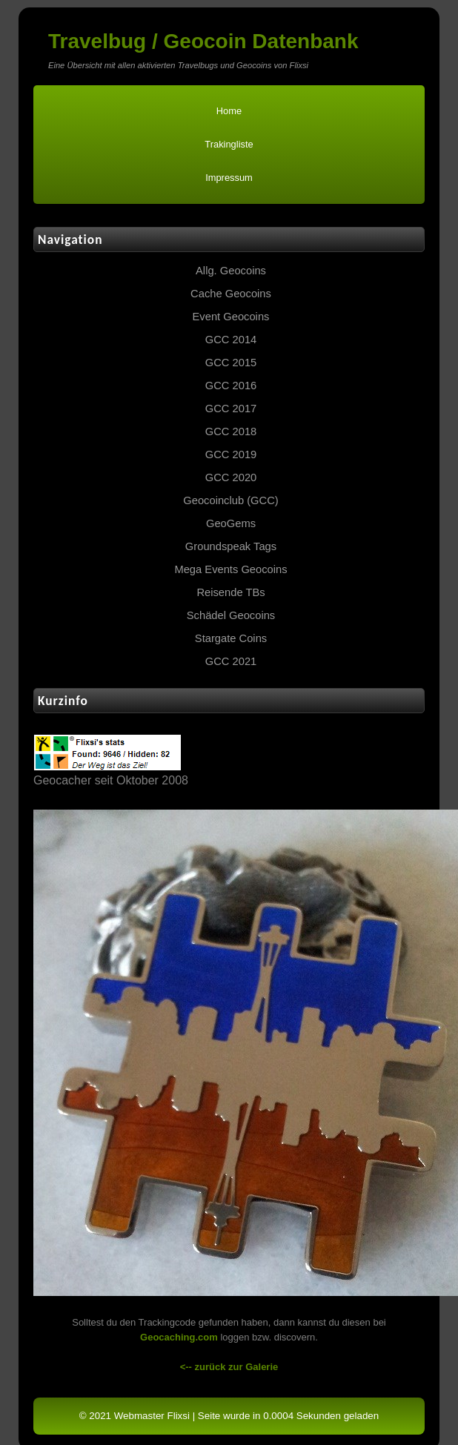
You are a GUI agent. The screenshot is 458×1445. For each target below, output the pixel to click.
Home (229, 110)
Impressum (229, 177)
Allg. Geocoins (231, 271)
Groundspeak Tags (230, 546)
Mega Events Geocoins (230, 569)
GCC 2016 (231, 385)
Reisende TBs (230, 592)
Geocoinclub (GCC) (230, 500)
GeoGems (231, 523)
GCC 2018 (231, 431)
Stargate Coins (231, 638)
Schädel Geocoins (231, 615)
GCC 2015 (231, 362)
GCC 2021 (231, 661)
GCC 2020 (231, 477)
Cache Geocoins (230, 294)
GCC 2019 (231, 454)
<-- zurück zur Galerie (229, 1366)
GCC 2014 (231, 339)
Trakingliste (229, 144)
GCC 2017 (231, 408)
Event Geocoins (231, 317)
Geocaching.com (179, 1337)
